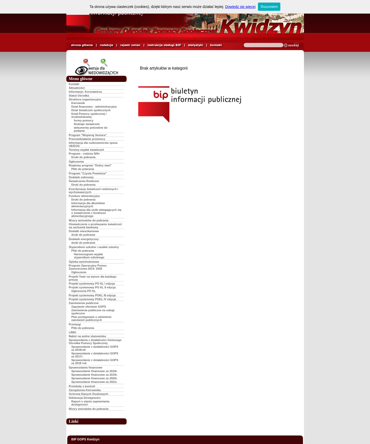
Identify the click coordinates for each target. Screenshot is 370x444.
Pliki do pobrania (82, 169)
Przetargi (75, 324)
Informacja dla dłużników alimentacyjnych (88, 205)
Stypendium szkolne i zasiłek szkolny (94, 247)
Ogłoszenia (76, 161)
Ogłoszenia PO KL (83, 290)
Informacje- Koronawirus (85, 91)
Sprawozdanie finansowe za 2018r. (94, 371)
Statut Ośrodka (79, 95)
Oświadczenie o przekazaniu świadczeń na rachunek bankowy (95, 226)
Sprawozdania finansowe (86, 367)
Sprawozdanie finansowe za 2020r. (94, 378)
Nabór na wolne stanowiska (87, 336)
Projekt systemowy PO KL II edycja (92, 287)
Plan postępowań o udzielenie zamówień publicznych (91, 318)
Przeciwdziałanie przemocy (87, 138)
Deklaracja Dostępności (85, 397)
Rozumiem (269, 7)
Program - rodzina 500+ (84, 153)
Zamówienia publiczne (84, 303)
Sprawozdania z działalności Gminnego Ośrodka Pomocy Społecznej (95, 341)
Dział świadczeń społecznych (91, 110)
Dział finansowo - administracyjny (94, 106)
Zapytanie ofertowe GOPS (88, 306)
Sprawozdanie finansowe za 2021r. (94, 381)
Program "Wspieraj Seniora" (88, 135)
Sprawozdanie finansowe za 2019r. (94, 374)
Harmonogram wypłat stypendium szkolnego (89, 256)
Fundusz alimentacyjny (84, 195)
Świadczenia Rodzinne (84, 181)
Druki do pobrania (83, 157)
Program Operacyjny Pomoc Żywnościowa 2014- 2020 (88, 267)
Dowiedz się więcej (240, 7)
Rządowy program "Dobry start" (90, 165)
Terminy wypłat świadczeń (86, 149)
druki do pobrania (83, 234)
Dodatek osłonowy (81, 177)
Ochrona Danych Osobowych (88, 393)
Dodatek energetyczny (84, 239)
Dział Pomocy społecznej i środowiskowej (89, 115)
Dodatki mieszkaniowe (84, 231)
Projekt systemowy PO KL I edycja (92, 283)
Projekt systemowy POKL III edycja (92, 295)
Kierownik (78, 103)
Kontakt (74, 84)
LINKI (72, 332)
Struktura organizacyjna (85, 99)
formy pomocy (84, 120)
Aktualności (77, 87)
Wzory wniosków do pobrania (89, 220)
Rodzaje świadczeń (87, 124)
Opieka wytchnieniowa (84, 261)
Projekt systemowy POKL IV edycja (92, 299)
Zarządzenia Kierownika (85, 390)
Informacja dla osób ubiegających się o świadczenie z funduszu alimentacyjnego (96, 213)
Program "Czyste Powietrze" (88, 173)
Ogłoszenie (79, 272)
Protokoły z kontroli (82, 386)
